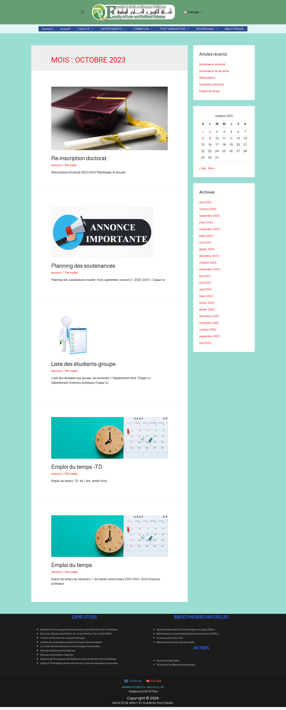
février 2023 (207, 305)
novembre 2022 (209, 326)
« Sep (203, 171)
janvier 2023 (207, 312)
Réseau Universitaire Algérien (56, 657)
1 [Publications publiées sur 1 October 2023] (203, 135)
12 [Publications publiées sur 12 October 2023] (231, 141)
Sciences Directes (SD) (170, 641)
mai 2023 (205, 285)
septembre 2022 (210, 339)
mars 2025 (206, 225)
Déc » (212, 171)
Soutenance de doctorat (214, 74)
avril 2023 (205, 292)
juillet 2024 (206, 239)
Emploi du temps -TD (76, 470)
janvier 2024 (207, 252)
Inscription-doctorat (212, 87)
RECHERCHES (194, 30)
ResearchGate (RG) (168, 663)
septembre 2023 (210, 272)
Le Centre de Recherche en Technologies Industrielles (70, 649)
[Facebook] (133, 683)
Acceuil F (77, 30)
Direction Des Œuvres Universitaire (176, 667)
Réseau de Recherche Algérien (57, 653)
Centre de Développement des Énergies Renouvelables (71, 645)
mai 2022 (205, 346)
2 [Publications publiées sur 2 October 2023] (210, 135)
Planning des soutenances (83, 269)
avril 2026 (205, 205)
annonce (56, 168)
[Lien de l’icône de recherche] (83, 12)
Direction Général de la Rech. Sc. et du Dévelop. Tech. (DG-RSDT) (76, 636)
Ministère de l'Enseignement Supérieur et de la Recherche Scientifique (79, 632)
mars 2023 (206, 299)
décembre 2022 (209, 319)
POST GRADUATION (166, 30)
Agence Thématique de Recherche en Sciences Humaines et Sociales (79, 666)
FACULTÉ (90, 30)
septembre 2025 (210, 218)
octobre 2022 (208, 332)
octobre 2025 (208, 212)
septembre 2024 (210, 232)
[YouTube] (154, 683)
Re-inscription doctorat (79, 161)
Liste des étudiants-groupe (83, 367)
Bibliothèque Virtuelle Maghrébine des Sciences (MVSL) (187, 636)
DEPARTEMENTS (114, 30)
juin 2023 (205, 279)
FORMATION (139, 30)
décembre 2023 (209, 259)
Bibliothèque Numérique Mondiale (175, 645)
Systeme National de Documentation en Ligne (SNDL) (186, 632)
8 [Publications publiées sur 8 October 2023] (203, 141)
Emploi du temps (71, 568)
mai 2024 (205, 245)
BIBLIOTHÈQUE (218, 30)
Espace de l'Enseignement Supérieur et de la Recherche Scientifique (78, 662)
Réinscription (207, 80)
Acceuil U (63, 30)
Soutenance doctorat (212, 67)
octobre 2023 (208, 265)
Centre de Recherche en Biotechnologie (62, 641)
